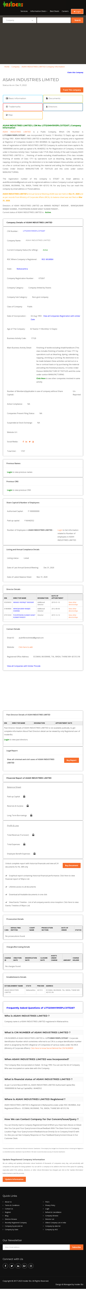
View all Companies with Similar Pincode (23, 668)
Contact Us (9, 1212)
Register (8, 1215)
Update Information (14, 1182)
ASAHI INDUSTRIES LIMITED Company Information (43, 66)
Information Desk (38, 11)
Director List (49, 1222)
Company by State (11, 1233)
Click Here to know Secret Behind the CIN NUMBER (52, 1051)
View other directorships (73, 605)
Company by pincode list (14, 1229)
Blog (6, 1219)
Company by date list (52, 1229)
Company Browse (51, 1219)
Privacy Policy (50, 1208)
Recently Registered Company (16, 1226)
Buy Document (71, 868)
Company (15, 66)
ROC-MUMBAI (48, 259)
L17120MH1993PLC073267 (34, 231)
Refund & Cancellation (53, 1215)
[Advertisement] (43, 42)
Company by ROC (51, 1233)
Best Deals (54, 11)
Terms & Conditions (12, 1208)
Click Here (41, 379)
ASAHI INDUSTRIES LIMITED (18, 132)
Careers (65, 11)
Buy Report (71, 762)
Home (6, 66)
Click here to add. (26, 649)
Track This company (72, 90)
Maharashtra (22, 269)
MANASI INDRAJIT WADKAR (23, 604)
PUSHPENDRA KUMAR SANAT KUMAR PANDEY (24, 618)
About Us (8, 1205)
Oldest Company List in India (55, 1226)
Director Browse (11, 1222)
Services (24, 11)
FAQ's (47, 1205)
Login (77, 11)
